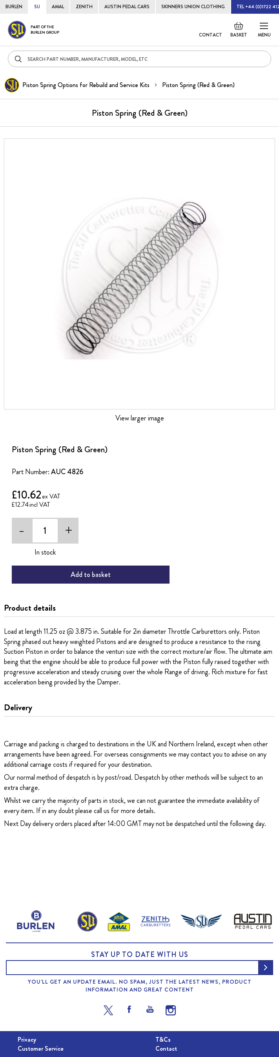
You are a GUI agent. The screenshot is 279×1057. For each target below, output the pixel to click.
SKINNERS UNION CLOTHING (193, 6)
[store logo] (33, 30)
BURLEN (13, 6)
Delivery (18, 707)
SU (37, 6)
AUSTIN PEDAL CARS (127, 6)
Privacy (27, 1039)
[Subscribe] (265, 967)
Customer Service (41, 1048)
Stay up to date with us (139, 955)
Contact (210, 34)
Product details (30, 608)
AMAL (58, 6)
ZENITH (84, 6)
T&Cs (163, 1039)
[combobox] (139, 59)
